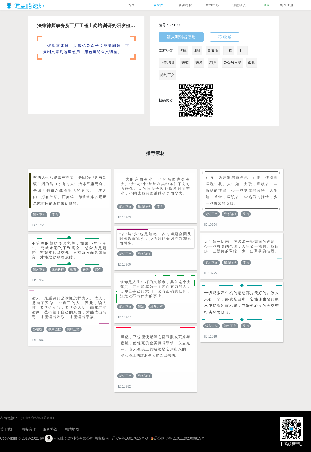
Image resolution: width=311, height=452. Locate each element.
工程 (228, 50)
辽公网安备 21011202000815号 (178, 438)
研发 (199, 63)
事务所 (212, 50)
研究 (185, 63)
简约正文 (167, 75)
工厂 (242, 50)
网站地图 (72, 429)
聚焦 (251, 63)
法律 (183, 50)
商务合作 (29, 429)
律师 (197, 50)
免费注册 (286, 5)
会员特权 (185, 5)
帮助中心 (212, 5)
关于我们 (7, 429)
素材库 (158, 5)
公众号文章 (232, 63)
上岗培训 (167, 63)
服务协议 (50, 429)
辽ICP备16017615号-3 (130, 438)
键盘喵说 (239, 5)
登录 (266, 5)
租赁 (213, 63)
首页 (131, 5)
